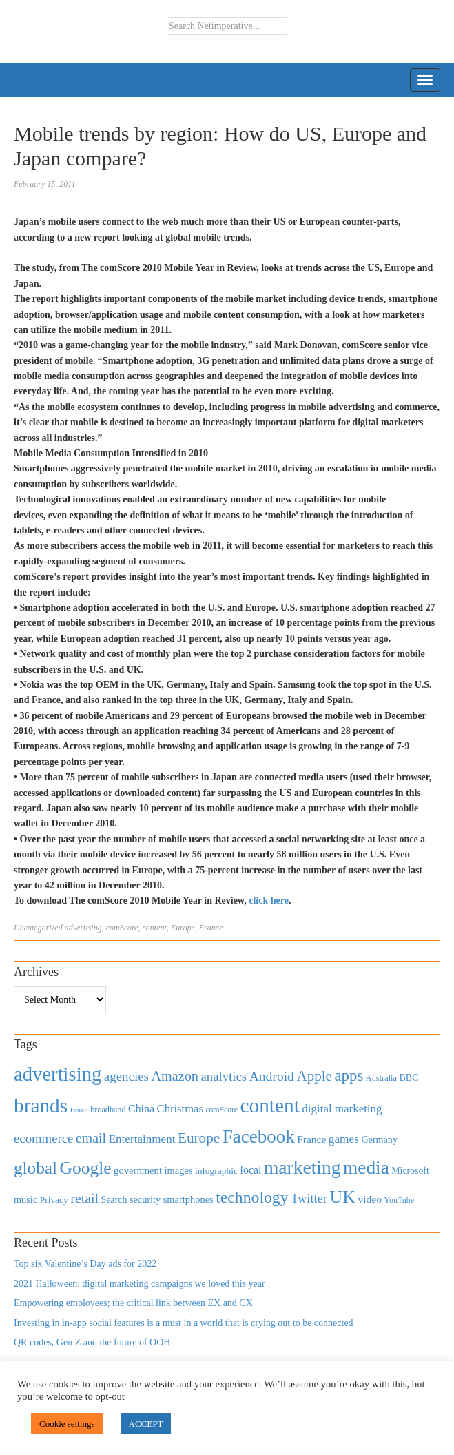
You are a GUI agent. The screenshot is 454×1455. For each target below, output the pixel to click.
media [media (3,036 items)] (366, 1167)
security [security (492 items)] (145, 1199)
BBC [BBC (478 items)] (408, 1077)
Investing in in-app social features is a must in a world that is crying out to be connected (183, 1323)
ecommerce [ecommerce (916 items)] (43, 1138)
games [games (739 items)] (344, 1139)
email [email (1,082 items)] (91, 1138)
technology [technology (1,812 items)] (252, 1197)
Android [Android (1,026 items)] (271, 1076)
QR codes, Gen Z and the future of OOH (92, 1342)
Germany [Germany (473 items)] (379, 1139)
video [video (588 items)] (370, 1199)
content (155, 928)
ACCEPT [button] (146, 1423)
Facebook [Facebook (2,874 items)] (259, 1136)
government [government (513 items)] (138, 1170)
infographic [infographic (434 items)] (216, 1171)
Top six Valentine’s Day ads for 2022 (85, 1264)
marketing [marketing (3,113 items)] (302, 1167)
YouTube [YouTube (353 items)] (399, 1200)
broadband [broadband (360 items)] (107, 1110)
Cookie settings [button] (67, 1423)
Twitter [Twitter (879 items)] (309, 1198)
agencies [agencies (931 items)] (126, 1076)
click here (269, 900)
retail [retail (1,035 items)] (84, 1197)
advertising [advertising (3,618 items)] (57, 1074)
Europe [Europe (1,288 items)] (199, 1138)
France (211, 928)
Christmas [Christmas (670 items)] (180, 1108)
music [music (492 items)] (25, 1199)
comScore (122, 928)
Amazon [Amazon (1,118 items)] (174, 1075)
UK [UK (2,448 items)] (342, 1197)
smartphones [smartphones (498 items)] (188, 1199)
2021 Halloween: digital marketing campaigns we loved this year (139, 1284)
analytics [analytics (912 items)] (224, 1076)
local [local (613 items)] (251, 1170)
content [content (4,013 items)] (270, 1106)
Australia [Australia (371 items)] (381, 1078)
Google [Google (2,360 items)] (85, 1168)
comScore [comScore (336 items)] (221, 1110)
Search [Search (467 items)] (114, 1199)
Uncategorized (38, 928)
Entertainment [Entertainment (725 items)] (142, 1139)
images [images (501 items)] (178, 1170)
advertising (83, 928)
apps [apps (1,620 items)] (348, 1075)
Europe (183, 928)
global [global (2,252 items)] (35, 1168)
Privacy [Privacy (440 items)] (54, 1199)
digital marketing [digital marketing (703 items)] (342, 1108)
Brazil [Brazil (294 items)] (79, 1110)
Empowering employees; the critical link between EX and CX (133, 1303)
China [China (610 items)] (141, 1109)
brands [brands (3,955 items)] (41, 1106)
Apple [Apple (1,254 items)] (313, 1076)
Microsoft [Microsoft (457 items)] (410, 1171)
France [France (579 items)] (311, 1139)
